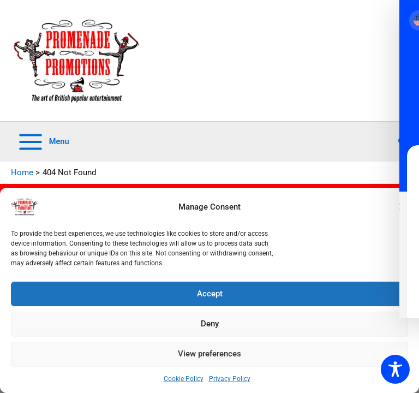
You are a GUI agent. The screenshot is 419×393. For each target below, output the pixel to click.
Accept (210, 294)
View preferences (209, 354)
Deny (210, 324)
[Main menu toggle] (43, 142)
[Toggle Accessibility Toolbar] (395, 369)
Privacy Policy (229, 379)
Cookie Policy (183, 379)
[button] (402, 206)
